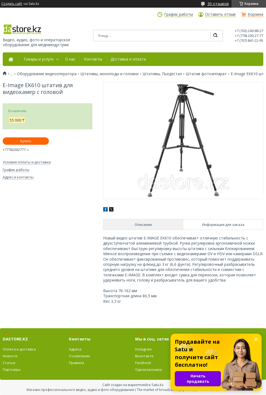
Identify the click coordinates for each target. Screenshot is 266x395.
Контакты (93, 59)
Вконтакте (144, 355)
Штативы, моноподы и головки (109, 73)
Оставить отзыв (220, 14)
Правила (76, 362)
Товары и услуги (38, 59)
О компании (79, 355)
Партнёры (12, 369)
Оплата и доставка (19, 349)
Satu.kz (157, 384)
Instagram (143, 349)
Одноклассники (148, 369)
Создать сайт (11, 4)
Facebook (143, 362)
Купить (25, 141)
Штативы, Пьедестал (162, 73)
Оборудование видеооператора (47, 73)
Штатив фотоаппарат (206, 73)
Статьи (9, 362)
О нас (70, 59)
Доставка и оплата (128, 59)
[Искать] (215, 35)
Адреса (75, 349)
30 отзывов (218, 3)
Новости (10, 355)
